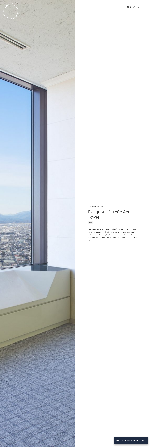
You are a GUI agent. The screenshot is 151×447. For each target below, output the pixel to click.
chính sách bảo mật (131, 440)
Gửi (143, 440)
